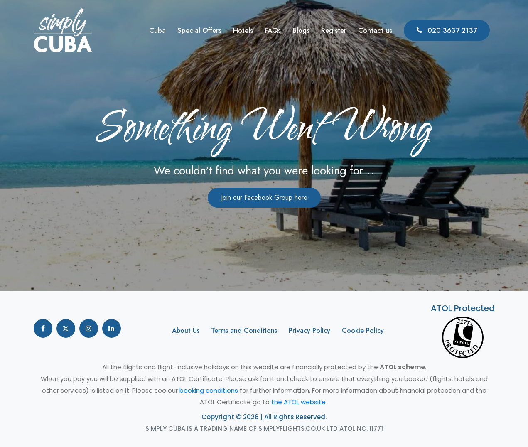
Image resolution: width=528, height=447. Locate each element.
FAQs (273, 30)
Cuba (157, 30)
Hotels (243, 30)
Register (333, 30)
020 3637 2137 (447, 30)
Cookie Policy (363, 330)
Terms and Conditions (244, 330)
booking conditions (209, 390)
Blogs (300, 30)
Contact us (375, 30)
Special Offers (199, 30)
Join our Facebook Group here (264, 197)
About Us (185, 330)
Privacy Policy (309, 330)
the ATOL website (299, 402)
